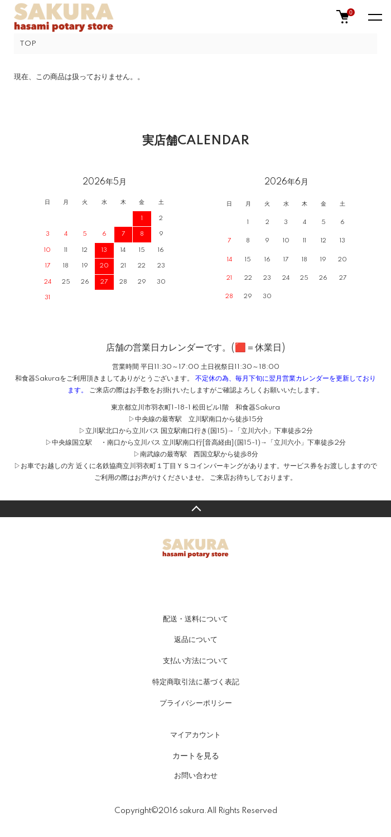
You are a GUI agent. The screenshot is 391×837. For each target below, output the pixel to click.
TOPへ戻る (195, 508)
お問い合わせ (196, 776)
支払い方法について (195, 661)
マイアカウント (195, 735)
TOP (28, 43)
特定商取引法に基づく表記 (195, 682)
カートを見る (195, 755)
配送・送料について (195, 619)
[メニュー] (374, 16)
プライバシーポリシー (196, 703)
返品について (196, 640)
